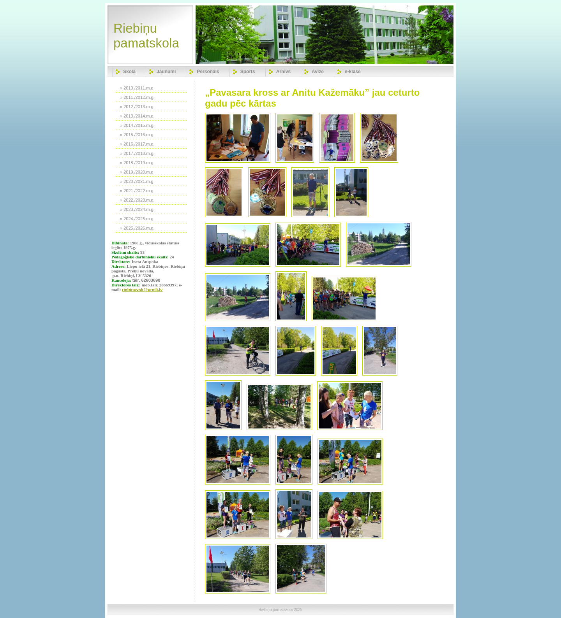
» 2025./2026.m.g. (137, 228)
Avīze (318, 71)
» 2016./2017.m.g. (137, 144)
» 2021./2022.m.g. (137, 190)
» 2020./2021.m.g (136, 181)
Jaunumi (166, 71)
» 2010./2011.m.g (136, 88)
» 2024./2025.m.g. (137, 218)
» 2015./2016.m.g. (137, 134)
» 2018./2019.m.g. (137, 162)
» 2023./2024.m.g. (137, 209)
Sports (247, 71)
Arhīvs (283, 71)
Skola (129, 71)
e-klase (353, 71)
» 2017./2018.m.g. (137, 153)
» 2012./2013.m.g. (137, 106)
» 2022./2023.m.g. (137, 200)
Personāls (208, 71)
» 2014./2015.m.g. (137, 125)
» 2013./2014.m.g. (137, 116)
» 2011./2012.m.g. (137, 97)
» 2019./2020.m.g (136, 172)
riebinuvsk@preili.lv (142, 289)
